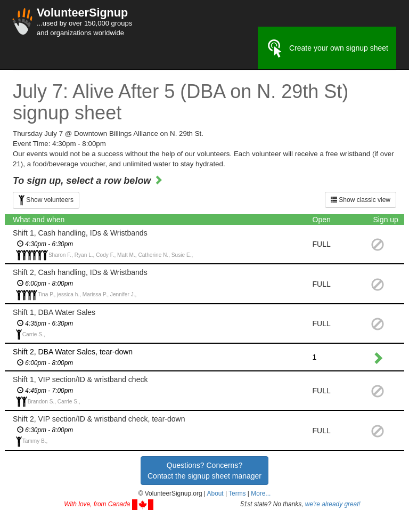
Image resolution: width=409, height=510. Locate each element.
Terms (237, 493)
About (215, 493)
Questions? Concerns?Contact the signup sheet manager (204, 470)
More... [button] (261, 493)
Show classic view (360, 200)
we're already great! (333, 504)
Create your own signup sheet (327, 48)
